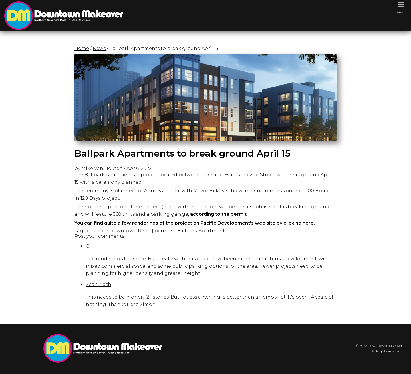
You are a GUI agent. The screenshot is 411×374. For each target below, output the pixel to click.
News (99, 48)
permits (163, 230)
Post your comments (99, 236)
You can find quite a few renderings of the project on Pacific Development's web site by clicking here (194, 223)
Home (81, 48)
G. (88, 246)
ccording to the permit (220, 214)
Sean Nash (98, 284)
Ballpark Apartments (202, 230)
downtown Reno (130, 230)
